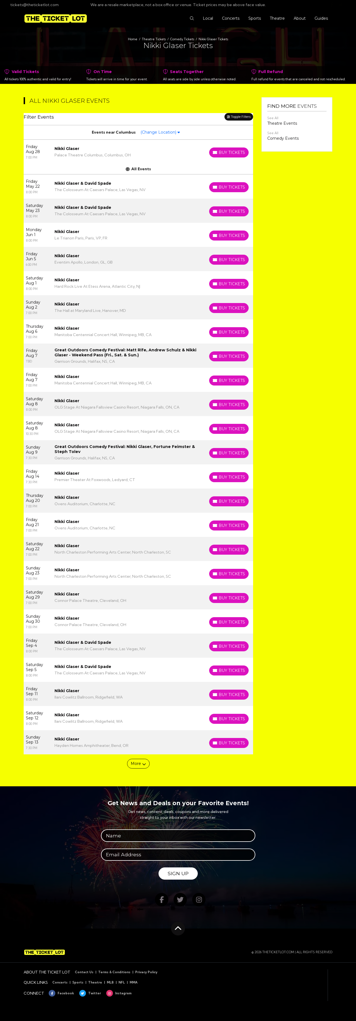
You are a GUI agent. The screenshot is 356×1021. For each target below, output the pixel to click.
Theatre (95, 982)
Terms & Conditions (114, 972)
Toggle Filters (239, 117)
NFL (121, 982)
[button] (192, 18)
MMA (134, 982)
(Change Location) (160, 132)
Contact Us (84, 972)
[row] (138, 152)
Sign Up (178, 873)
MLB (110, 982)
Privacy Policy (146, 972)
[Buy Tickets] (229, 152)
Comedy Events (283, 138)
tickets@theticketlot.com (31, 4)
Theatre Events (282, 123)
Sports (77, 982)
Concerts (60, 982)
